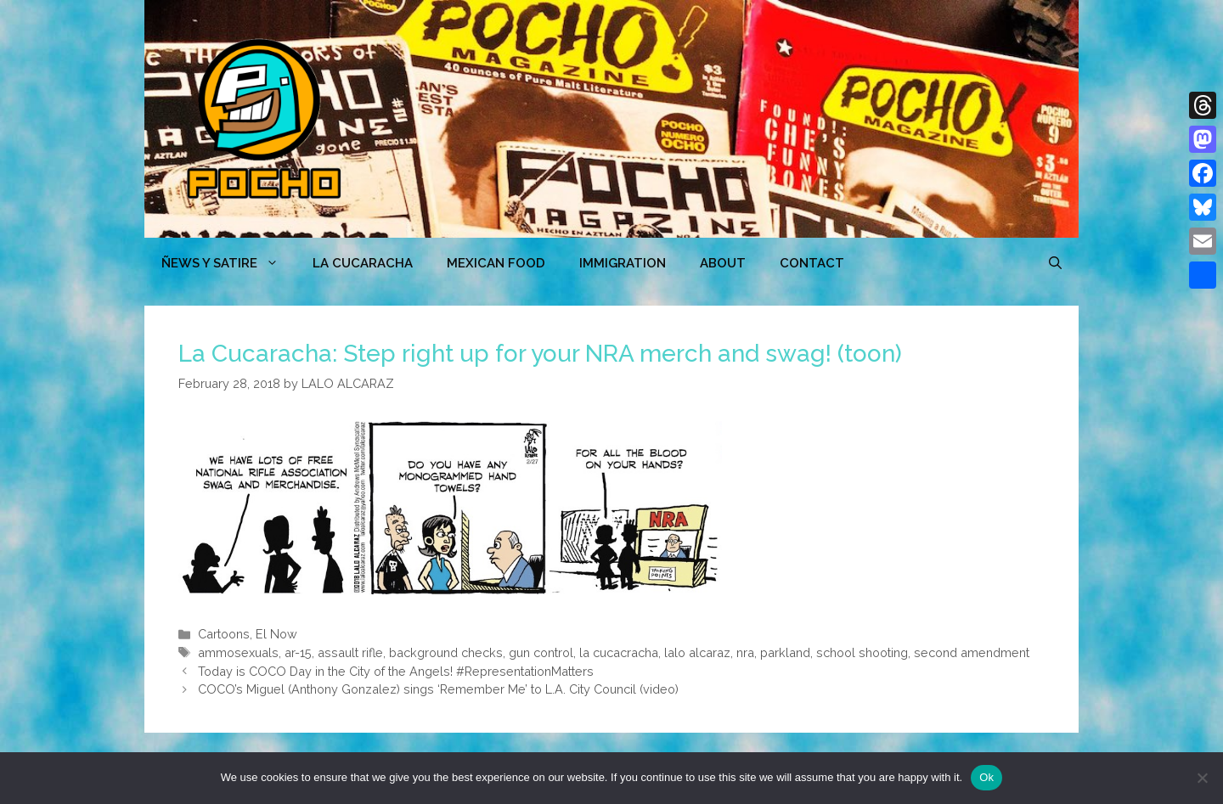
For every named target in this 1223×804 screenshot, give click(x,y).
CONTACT (812, 263)
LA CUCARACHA (363, 263)
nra (745, 652)
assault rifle (350, 652)
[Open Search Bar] (1055, 263)
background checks (446, 652)
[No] (1201, 777)
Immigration (622, 263)
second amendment (971, 652)
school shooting (862, 652)
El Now (276, 634)
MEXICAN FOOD (496, 263)
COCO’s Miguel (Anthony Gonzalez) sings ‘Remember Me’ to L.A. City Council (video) (438, 689)
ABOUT (723, 263)
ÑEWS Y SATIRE (228, 263)
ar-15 (298, 652)
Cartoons (224, 634)
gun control (541, 652)
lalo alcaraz (697, 652)
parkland (785, 652)
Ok (986, 777)
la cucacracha (618, 652)
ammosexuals (238, 652)
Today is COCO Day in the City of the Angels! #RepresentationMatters (396, 671)
